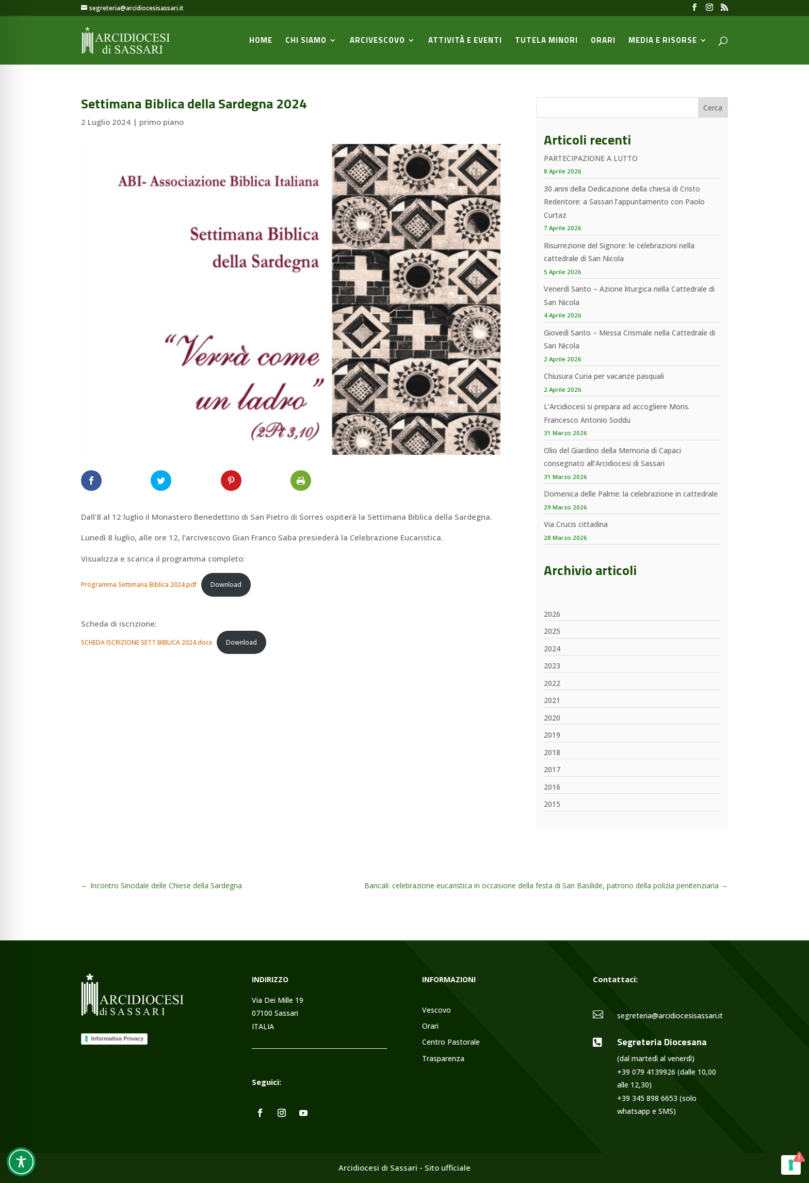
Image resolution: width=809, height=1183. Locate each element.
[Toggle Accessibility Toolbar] (21, 1161)
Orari (603, 41)
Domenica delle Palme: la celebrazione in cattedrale (631, 494)
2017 (552, 769)
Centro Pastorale (451, 1042)
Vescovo (436, 1010)
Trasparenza (443, 1058)
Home (260, 41)
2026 (552, 614)
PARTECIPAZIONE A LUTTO (591, 158)
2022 (552, 683)
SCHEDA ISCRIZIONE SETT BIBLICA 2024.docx (146, 642)
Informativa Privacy (117, 1038)
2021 (552, 700)
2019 (552, 735)
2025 (552, 631)
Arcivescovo (377, 41)
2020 (552, 718)
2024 (552, 648)
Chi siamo (306, 41)
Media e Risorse (662, 41)
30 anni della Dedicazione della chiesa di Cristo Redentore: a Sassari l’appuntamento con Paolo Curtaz (624, 202)
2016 (552, 787)
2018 (552, 752)
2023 (552, 665)
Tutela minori (546, 41)
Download (226, 584)
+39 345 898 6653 (647, 1098)
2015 (552, 804)
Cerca (712, 108)
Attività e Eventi (465, 41)
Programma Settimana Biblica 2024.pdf (139, 584)
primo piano (161, 122)
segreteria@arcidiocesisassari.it (670, 1015)
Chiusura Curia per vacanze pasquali (604, 376)
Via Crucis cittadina (576, 524)
